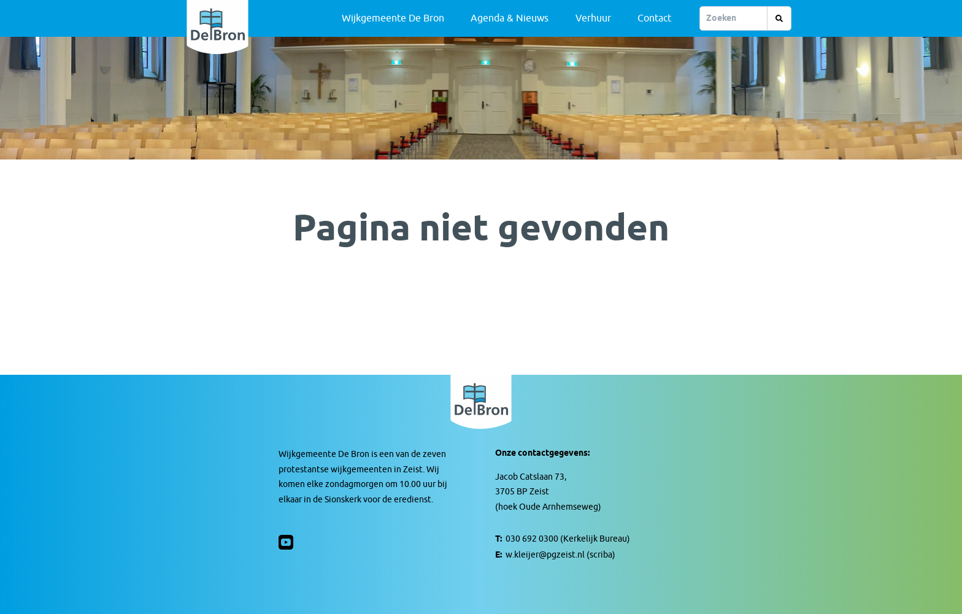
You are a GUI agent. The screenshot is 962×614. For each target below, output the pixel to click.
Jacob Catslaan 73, (530, 477)
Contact (654, 18)
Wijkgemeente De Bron (393, 18)
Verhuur (593, 18)
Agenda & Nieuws (509, 18)
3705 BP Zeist (522, 491)
